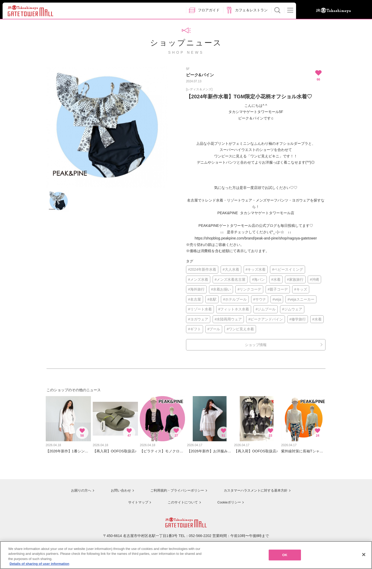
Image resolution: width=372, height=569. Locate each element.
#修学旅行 (297, 319)
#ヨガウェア (198, 319)
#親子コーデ (278, 289)
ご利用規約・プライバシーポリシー (174, 488)
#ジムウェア (292, 309)
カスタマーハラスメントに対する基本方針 (255, 488)
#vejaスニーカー (301, 299)
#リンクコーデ (249, 289)
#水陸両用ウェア (228, 319)
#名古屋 (194, 299)
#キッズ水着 (256, 269)
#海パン (258, 279)
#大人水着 (231, 269)
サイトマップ (136, 499)
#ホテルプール (235, 299)
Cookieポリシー (228, 499)
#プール (213, 329)
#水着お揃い (221, 289)
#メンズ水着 (198, 279)
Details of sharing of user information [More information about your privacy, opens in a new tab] (39, 565)
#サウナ (259, 299)
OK (284, 556)
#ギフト (194, 329)
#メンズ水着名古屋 (230, 279)
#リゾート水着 (200, 309)
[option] (107, 127)
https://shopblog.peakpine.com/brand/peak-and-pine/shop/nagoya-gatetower (256, 238)
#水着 (276, 279)
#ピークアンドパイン (265, 319)
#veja (277, 299)
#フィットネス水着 (233, 309)
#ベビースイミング (287, 269)
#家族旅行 (295, 279)
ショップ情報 (256, 345)
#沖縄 (314, 279)
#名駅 (212, 299)
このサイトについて (181, 499)
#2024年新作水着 (202, 269)
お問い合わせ (116, 488)
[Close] (363, 555)
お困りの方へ (77, 488)
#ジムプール (265, 309)
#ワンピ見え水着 (240, 329)
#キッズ (300, 289)
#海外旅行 (196, 289)
